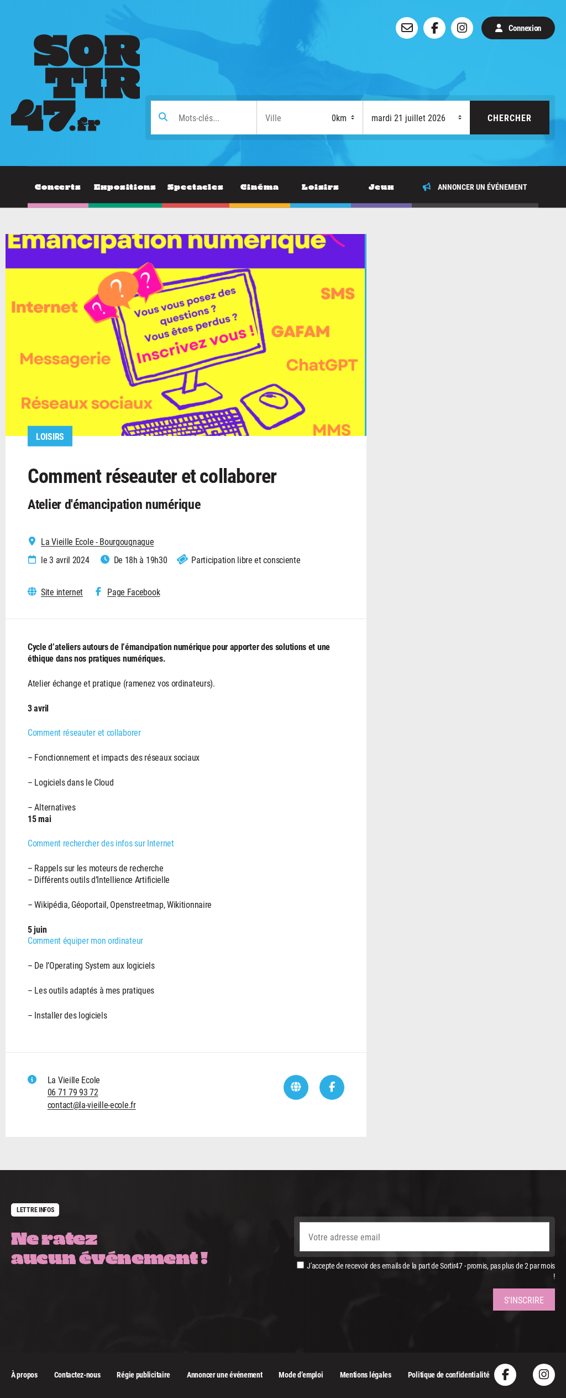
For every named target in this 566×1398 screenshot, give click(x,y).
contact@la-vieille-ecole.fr (92, 1104)
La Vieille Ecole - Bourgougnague (97, 542)
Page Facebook (133, 592)
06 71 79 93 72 (73, 1092)
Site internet (62, 592)
